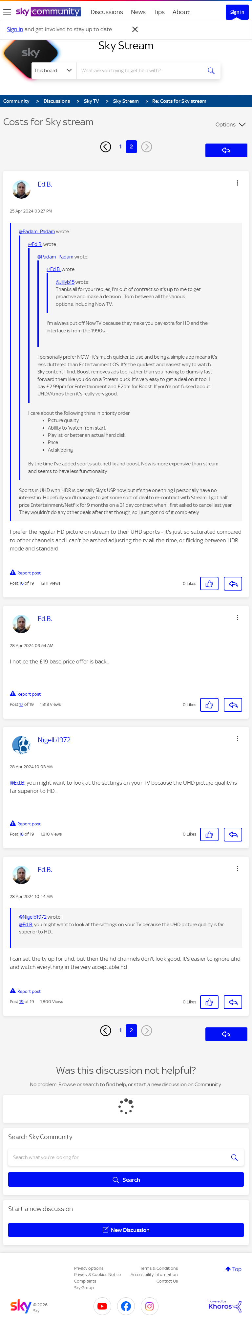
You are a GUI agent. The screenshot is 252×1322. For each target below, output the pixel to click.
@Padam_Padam (37, 232)
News (138, 12)
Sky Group (84, 1287)
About (181, 12)
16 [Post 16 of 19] (21, 583)
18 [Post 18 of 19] (21, 834)
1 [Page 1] (120, 146)
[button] (237, 183)
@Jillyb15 (65, 282)
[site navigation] (7, 12)
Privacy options (88, 1268)
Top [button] (237, 1269)
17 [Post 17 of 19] (21, 704)
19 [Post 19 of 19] (21, 1001)
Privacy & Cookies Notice (97, 1274)
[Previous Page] (105, 146)
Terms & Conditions (159, 1268)
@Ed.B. (35, 244)
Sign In (237, 12)
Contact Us (167, 1281)
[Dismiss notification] (135, 29)
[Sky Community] (48, 12)
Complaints (85, 1281)
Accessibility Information (154, 1274)
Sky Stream (126, 45)
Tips (159, 12)
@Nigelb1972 (33, 917)
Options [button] (226, 124)
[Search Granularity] (54, 70)
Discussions (107, 12)
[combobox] (141, 70)
